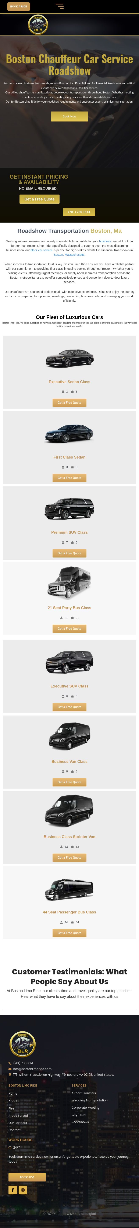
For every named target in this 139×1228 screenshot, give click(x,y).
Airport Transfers (84, 1093)
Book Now (69, 116)
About (12, 1101)
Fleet (11, 1108)
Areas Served (18, 1116)
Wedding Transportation (90, 1100)
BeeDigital (88, 1214)
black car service (42, 250)
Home (12, 1093)
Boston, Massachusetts (69, 254)
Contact (14, 1130)
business (105, 241)
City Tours (79, 1115)
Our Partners (17, 1123)
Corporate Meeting (86, 1107)
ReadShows (80, 1122)
